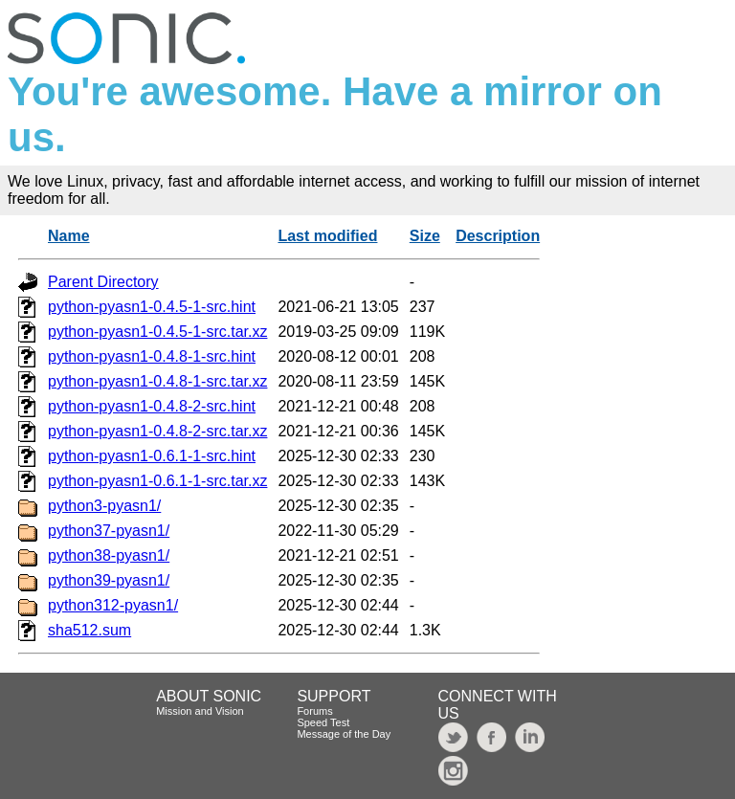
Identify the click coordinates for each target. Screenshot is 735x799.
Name (69, 236)
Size (425, 236)
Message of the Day (343, 734)
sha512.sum (89, 630)
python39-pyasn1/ (108, 580)
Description (498, 236)
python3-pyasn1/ (104, 506)
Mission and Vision (200, 711)
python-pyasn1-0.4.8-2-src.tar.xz (157, 431)
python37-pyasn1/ (108, 530)
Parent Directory (103, 282)
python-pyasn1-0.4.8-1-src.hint (152, 356)
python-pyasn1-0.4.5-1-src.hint (152, 307)
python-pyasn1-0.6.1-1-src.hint (152, 456)
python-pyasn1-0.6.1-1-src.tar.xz (157, 481)
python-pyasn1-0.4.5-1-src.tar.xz (157, 331)
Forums (314, 711)
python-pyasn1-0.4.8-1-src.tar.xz (157, 381)
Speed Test (323, 722)
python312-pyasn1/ (113, 605)
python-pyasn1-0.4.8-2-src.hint (152, 406)
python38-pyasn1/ (108, 555)
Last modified (327, 236)
